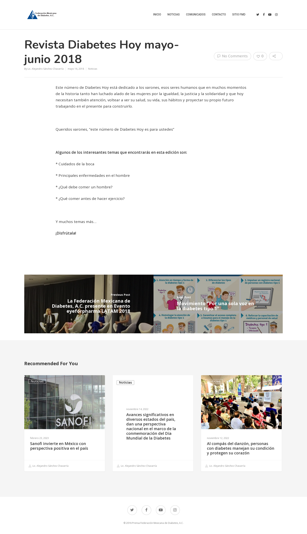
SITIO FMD (238, 14)
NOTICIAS (173, 14)
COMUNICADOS (196, 14)
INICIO (157, 14)
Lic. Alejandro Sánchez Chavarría (46, 68)
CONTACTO (219, 14)
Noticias (92, 68)
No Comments (232, 55)
